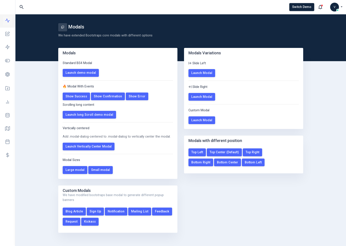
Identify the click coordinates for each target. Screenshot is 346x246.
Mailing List (139, 211)
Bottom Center (227, 162)
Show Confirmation (108, 96)
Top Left (197, 152)
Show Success (76, 96)
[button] (336, 7)
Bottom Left (253, 162)
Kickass (90, 221)
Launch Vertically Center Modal (89, 146)
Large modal (75, 170)
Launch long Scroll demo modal (89, 115)
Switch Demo (301, 7)
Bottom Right (200, 162)
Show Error (137, 96)
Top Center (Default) (224, 152)
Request (71, 221)
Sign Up (95, 211)
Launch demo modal (81, 73)
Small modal (100, 170)
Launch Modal (201, 73)
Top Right (252, 152)
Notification (116, 211)
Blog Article (74, 211)
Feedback (162, 211)
